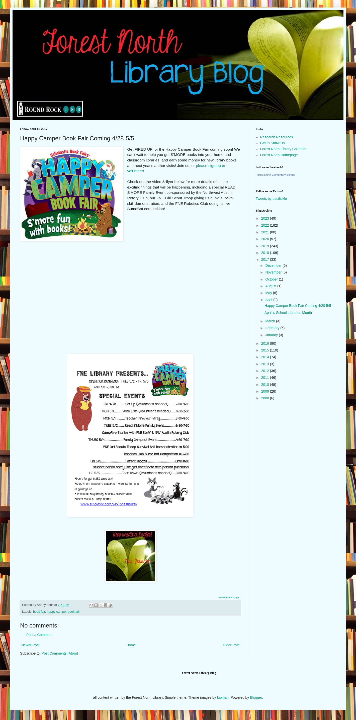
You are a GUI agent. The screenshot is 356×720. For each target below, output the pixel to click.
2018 (265, 253)
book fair (39, 611)
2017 (265, 259)
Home (131, 645)
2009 (265, 391)
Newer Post (30, 645)
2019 (265, 246)
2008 (265, 398)
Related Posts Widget (228, 597)
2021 (265, 232)
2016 (265, 343)
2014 (265, 357)
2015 (265, 350)
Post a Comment (39, 635)
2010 (265, 385)
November (273, 272)
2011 (265, 378)
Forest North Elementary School (275, 174)
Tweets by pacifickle (271, 199)
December (273, 265)
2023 (265, 218)
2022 (265, 225)
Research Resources (276, 137)
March (270, 321)
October (272, 279)
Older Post (231, 645)
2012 (265, 371)
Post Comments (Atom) (60, 653)
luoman (223, 697)
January (272, 335)
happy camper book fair (63, 611)
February (272, 328)
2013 (265, 364)
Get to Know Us (272, 143)
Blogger (256, 697)
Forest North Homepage (279, 155)
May (269, 293)
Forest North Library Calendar (283, 149)
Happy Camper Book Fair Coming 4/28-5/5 (297, 306)
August (271, 286)
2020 (265, 239)
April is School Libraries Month (288, 313)
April (269, 300)
